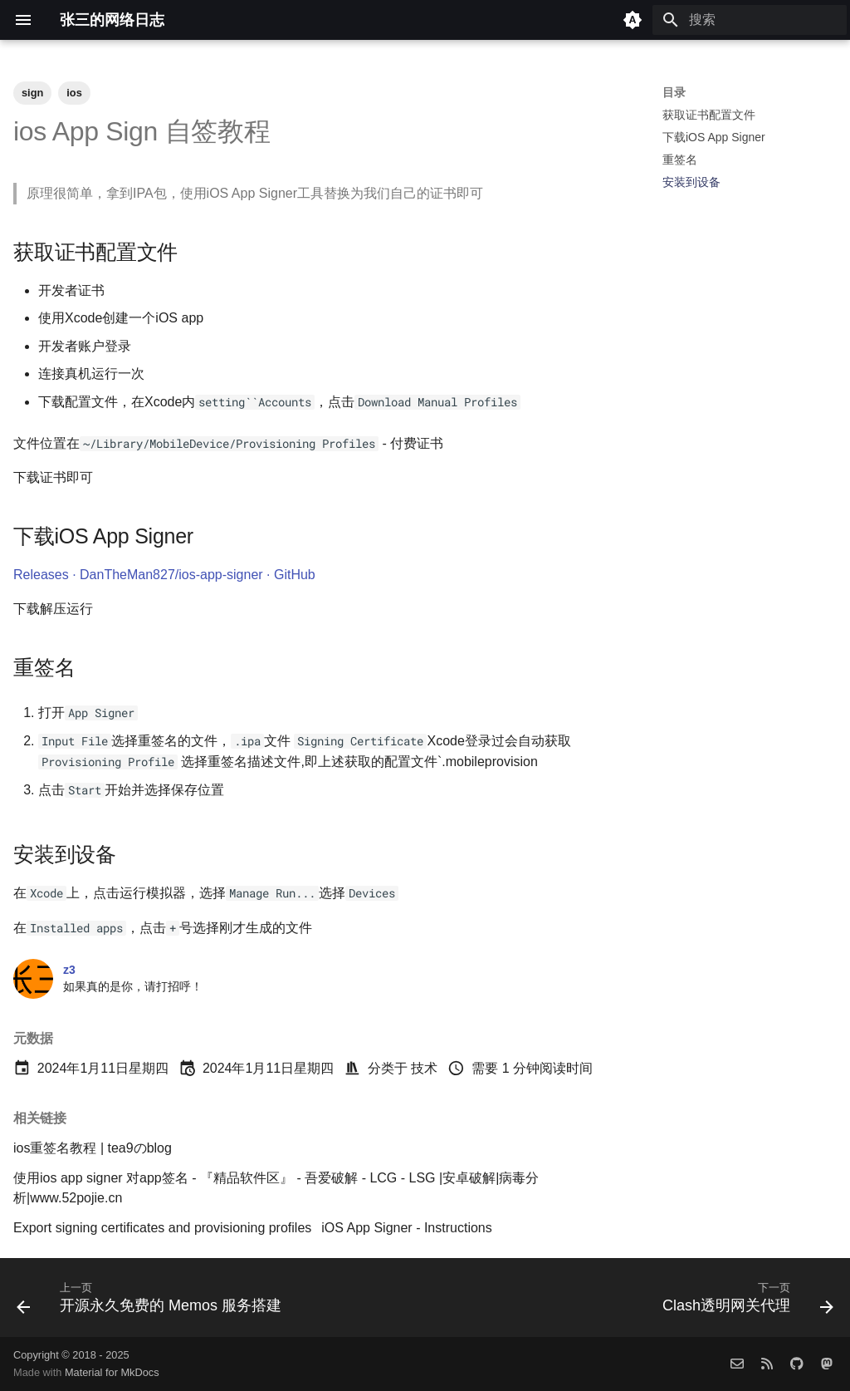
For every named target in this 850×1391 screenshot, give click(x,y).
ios (74, 92)
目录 (674, 92)
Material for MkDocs (112, 1372)
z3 (69, 969)
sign (32, 92)
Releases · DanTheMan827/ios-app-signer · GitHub (164, 575)
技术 (424, 1068)
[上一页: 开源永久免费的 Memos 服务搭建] (152, 1302)
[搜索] (749, 20)
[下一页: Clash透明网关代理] (744, 1302)
